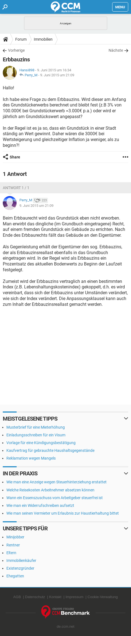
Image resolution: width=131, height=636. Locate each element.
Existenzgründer (20, 568)
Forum (21, 39)
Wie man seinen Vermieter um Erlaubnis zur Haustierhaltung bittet (62, 513)
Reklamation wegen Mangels (31, 458)
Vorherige (16, 50)
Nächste (116, 50)
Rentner (13, 545)
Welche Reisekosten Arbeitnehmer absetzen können (50, 490)
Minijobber (15, 537)
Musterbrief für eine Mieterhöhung (35, 427)
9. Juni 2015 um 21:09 (57, 75)
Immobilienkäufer (21, 560)
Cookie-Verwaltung (103, 597)
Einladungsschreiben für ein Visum (35, 435)
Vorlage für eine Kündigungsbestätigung (41, 442)
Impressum (74, 597)
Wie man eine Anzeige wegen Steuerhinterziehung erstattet (56, 482)
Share (15, 157)
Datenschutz (35, 597)
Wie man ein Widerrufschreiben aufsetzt (40, 505)
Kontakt (55, 597)
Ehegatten (15, 576)
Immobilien (43, 39)
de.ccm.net (66, 626)
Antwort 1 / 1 (16, 188)
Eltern (11, 553)
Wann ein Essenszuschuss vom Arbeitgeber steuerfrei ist (54, 498)
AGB (17, 597)
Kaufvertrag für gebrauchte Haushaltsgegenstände (50, 450)
